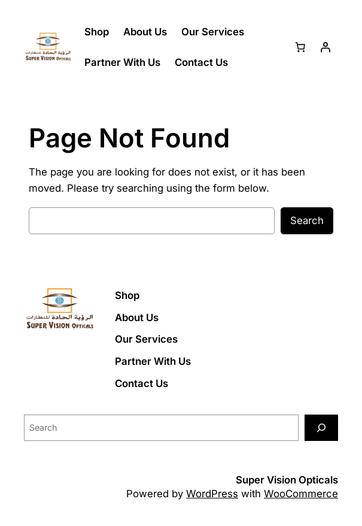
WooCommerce (301, 494)
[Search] (321, 427)
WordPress (212, 494)
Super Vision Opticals (287, 480)
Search (307, 220)
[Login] (325, 47)
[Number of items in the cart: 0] (300, 47)
